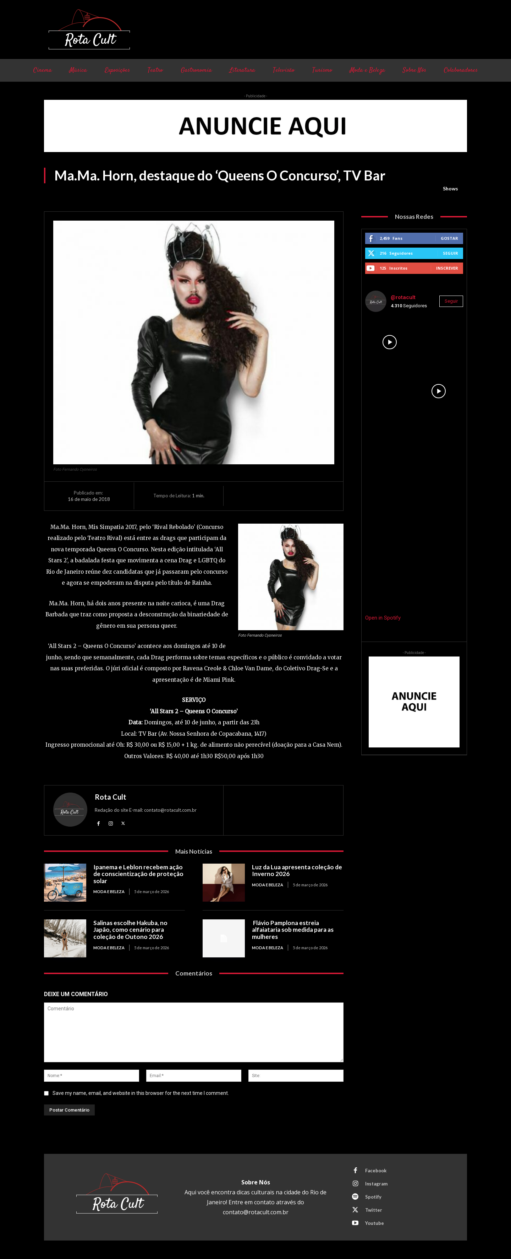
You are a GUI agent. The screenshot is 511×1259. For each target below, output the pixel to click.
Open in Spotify (383, 618)
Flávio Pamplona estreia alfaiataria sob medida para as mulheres (293, 929)
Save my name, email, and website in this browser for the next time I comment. (141, 1093)
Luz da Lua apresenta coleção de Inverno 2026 (297, 870)
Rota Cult (110, 797)
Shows (450, 188)
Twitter (373, 1210)
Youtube (374, 1223)
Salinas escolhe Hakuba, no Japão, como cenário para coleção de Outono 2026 (130, 929)
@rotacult (403, 297)
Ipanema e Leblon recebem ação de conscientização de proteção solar (138, 874)
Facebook (375, 1170)
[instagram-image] (389, 342)
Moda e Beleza (109, 891)
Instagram (376, 1184)
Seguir (450, 253)
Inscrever (447, 268)
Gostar (449, 238)
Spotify (373, 1197)
